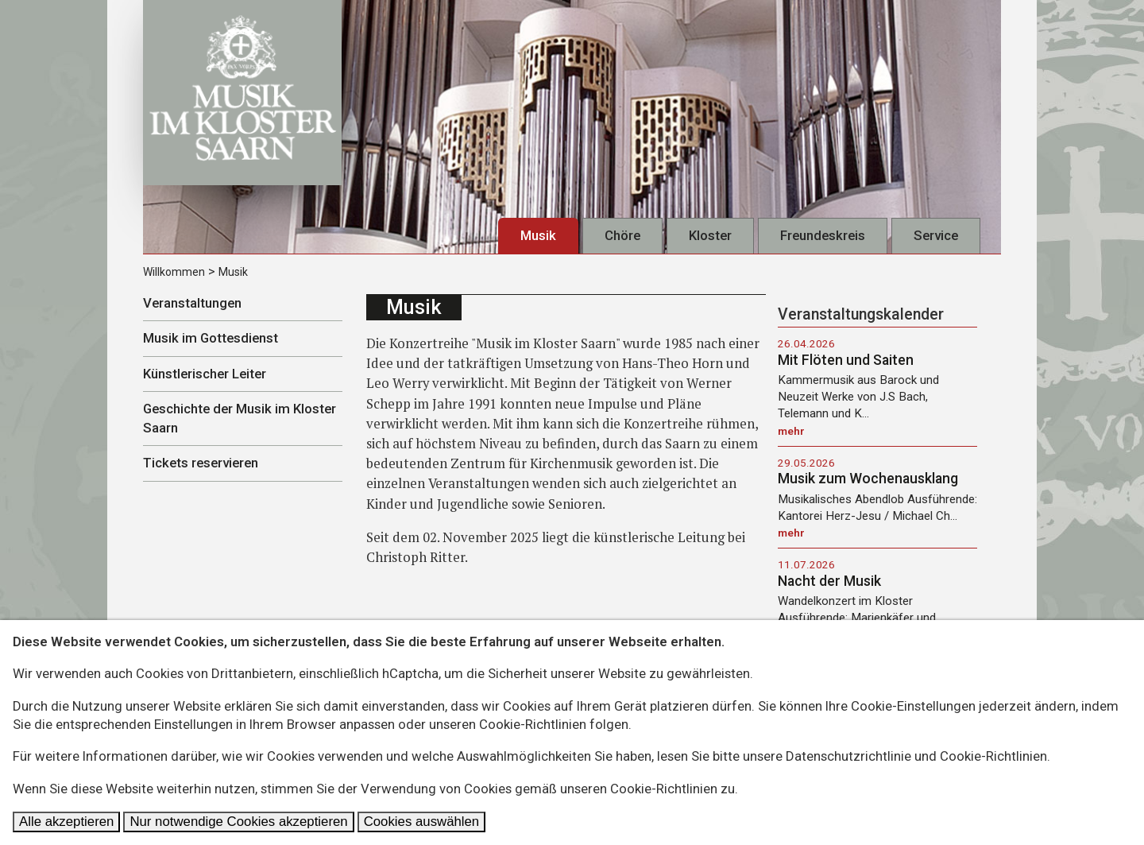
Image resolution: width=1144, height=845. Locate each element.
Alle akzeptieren (66, 821)
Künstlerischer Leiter (204, 374)
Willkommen (174, 272)
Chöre (622, 235)
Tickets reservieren (200, 463)
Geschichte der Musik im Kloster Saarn (239, 418)
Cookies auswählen (422, 821)
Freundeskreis (822, 235)
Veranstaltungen (192, 303)
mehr (791, 430)
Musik (538, 235)
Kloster (710, 235)
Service (936, 235)
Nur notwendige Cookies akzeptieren (238, 821)
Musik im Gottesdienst (210, 338)
